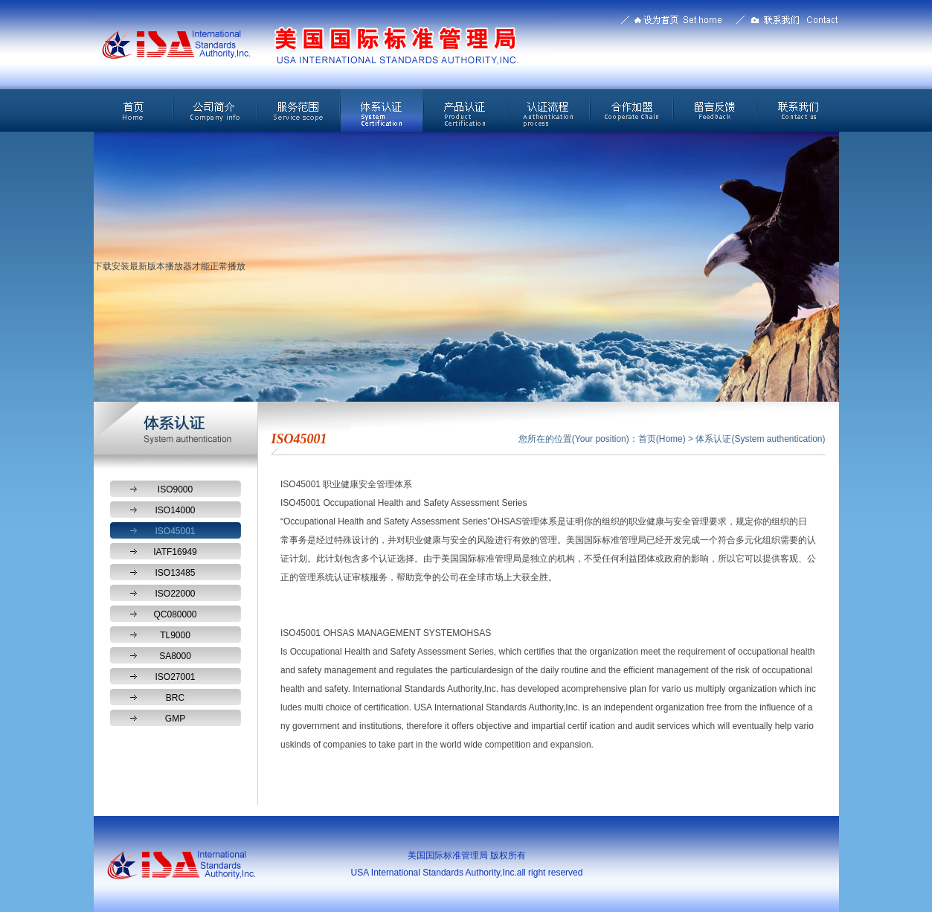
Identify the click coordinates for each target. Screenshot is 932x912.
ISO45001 (175, 531)
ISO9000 (175, 489)
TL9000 (175, 635)
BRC (175, 698)
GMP (175, 718)
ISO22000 (175, 593)
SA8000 (175, 656)
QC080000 (174, 614)
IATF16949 (174, 552)
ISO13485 (175, 573)
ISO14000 (175, 510)
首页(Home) (662, 439)
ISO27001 (175, 677)
